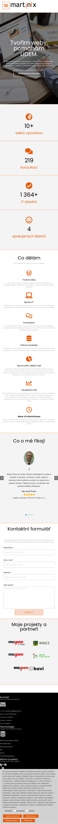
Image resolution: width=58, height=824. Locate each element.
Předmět (7, 572)
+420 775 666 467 (10, 714)
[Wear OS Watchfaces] (29, 410)
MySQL (2, 753)
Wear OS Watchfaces (29, 416)
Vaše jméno (8, 547)
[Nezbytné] (3, 811)
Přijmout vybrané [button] (11, 820)
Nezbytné (8, 811)
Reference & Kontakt (29, 77)
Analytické (20, 811)
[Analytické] (15, 811)
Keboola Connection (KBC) (9, 740)
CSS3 (2, 756)
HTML (5, 756)
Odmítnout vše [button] (31, 816)
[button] (6, 5)
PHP (1, 750)
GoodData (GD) (5, 744)
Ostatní (31, 811)
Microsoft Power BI (6, 747)
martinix (10, 717)
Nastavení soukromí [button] (12, 816)
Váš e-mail (8, 560)
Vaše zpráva (8, 585)
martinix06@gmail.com (13, 711)
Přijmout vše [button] (28, 820)
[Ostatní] (27, 811)
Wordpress (11, 756)
